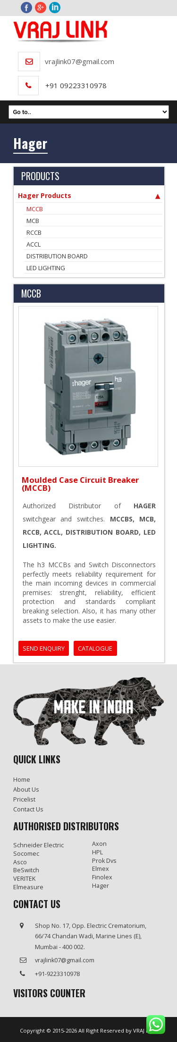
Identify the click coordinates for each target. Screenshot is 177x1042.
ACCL (33, 244)
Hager (100, 886)
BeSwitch (26, 870)
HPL (97, 852)
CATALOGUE (95, 648)
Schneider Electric (38, 845)
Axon (99, 844)
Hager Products (89, 195)
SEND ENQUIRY (44, 648)
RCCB (34, 232)
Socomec (26, 854)
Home (21, 780)
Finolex (102, 877)
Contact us (28, 809)
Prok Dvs (104, 861)
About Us (26, 790)
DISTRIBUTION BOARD (57, 256)
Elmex (100, 869)
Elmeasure (28, 887)
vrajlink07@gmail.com (79, 61)
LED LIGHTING (45, 268)
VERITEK (24, 879)
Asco (20, 862)
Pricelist (24, 799)
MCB (32, 220)
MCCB (34, 209)
